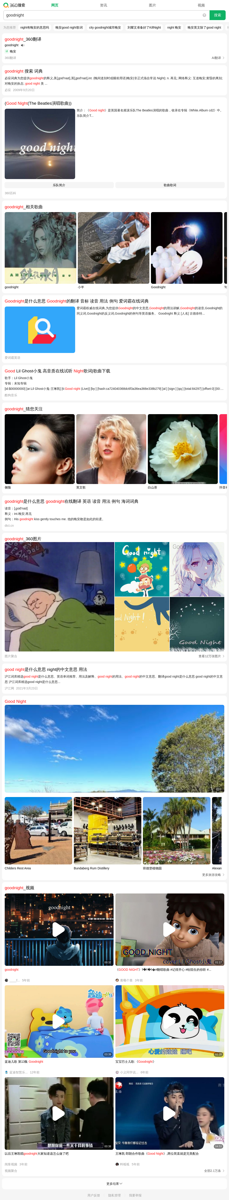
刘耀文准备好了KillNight (144, 27)
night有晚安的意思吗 (34, 27)
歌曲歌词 (170, 185)
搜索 (217, 15)
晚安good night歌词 (69, 27)
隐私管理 (114, 1195)
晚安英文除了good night (204, 27)
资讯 (103, 5)
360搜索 (15, 5)
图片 (152, 5)
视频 (201, 5)
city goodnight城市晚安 (105, 27)
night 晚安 (174, 27)
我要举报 (135, 1195)
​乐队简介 (59, 185)
